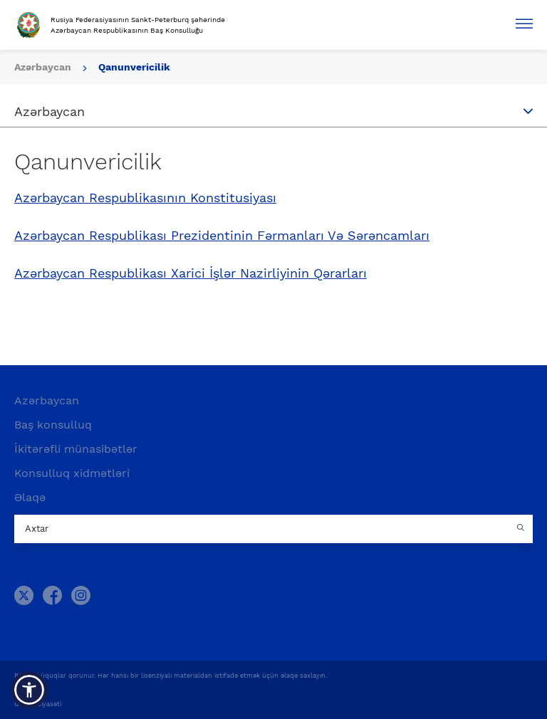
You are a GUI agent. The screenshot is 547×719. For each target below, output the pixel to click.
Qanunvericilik (134, 67)
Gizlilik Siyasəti (37, 704)
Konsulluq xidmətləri (72, 473)
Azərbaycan (46, 400)
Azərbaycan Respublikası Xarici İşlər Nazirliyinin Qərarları (190, 273)
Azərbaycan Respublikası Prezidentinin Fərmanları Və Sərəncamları (221, 235)
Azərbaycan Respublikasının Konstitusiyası (145, 197)
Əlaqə (30, 497)
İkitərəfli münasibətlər (75, 449)
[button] (29, 690)
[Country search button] (522, 529)
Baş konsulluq (53, 424)
